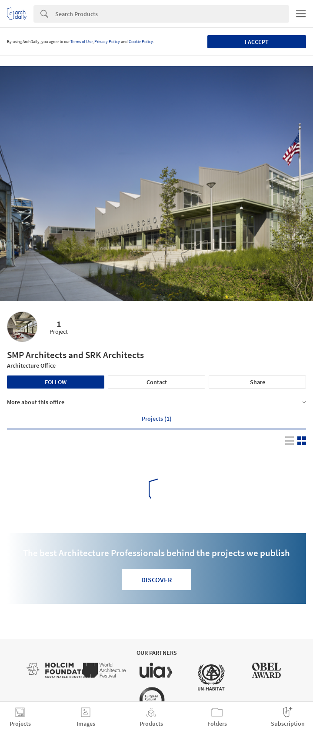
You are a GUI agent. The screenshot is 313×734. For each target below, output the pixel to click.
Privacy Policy (107, 41)
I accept (257, 42)
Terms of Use (81, 41)
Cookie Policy (141, 41)
